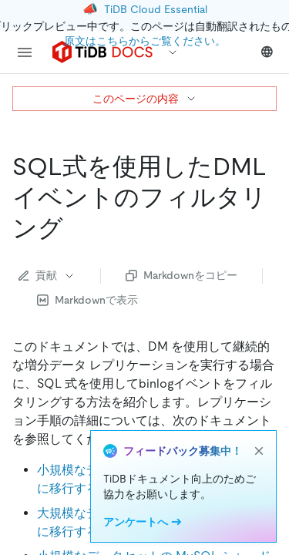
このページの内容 (144, 98)
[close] (259, 451)
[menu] (24, 52)
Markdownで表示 (87, 300)
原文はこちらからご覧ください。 (145, 41)
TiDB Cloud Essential (155, 9)
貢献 (47, 275)
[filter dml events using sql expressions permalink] (75, 228)
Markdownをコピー (181, 275)
